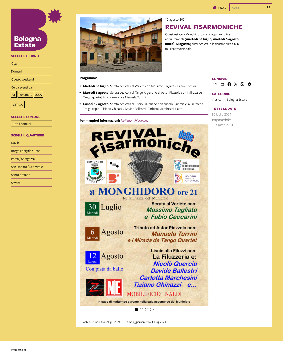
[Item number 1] (136, 309)
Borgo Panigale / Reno (26, 149)
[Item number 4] (152, 309)
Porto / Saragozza (23, 157)
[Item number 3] (146, 309)
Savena (16, 181)
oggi (14, 63)
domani (16, 71)
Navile (15, 141)
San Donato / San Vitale (27, 165)
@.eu (134, 120)
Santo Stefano (20, 173)
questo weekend (22, 79)
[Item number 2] (141, 309)
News (222, 7)
